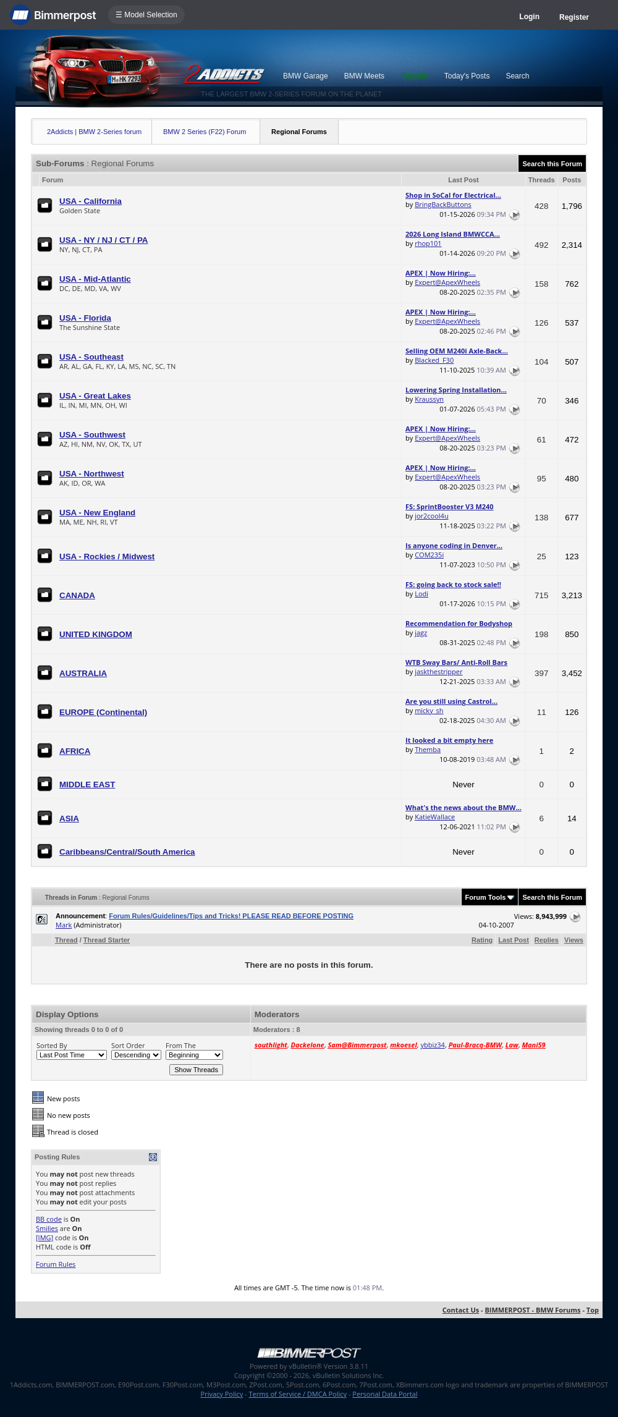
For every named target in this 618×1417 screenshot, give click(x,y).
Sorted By (51, 1045)
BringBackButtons (443, 204)
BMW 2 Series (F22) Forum (204, 131)
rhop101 (428, 243)
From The (181, 1045)
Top (592, 1309)
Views (573, 940)
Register (574, 17)
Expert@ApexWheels (447, 282)
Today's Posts (467, 76)
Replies (547, 940)
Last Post (513, 940)
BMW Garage (305, 76)
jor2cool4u (432, 515)
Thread (66, 940)
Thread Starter (106, 940)
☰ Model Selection (146, 15)
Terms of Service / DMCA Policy (297, 1393)
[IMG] (44, 1237)
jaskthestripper (438, 671)
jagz (421, 632)
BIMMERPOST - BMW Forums (532, 1309)
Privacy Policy (222, 1393)
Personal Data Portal (384, 1393)
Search (517, 76)
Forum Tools (485, 897)
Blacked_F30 (434, 360)
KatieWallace (435, 816)
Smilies (47, 1228)
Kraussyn (429, 399)
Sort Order (128, 1045)
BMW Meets (364, 76)
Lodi (421, 593)
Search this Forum (552, 163)
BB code (49, 1219)
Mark (64, 924)
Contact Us (461, 1309)
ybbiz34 (432, 1044)
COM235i (429, 554)
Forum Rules (55, 1264)
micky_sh (429, 710)
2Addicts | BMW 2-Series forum (94, 131)
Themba (428, 749)
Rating (482, 940)
